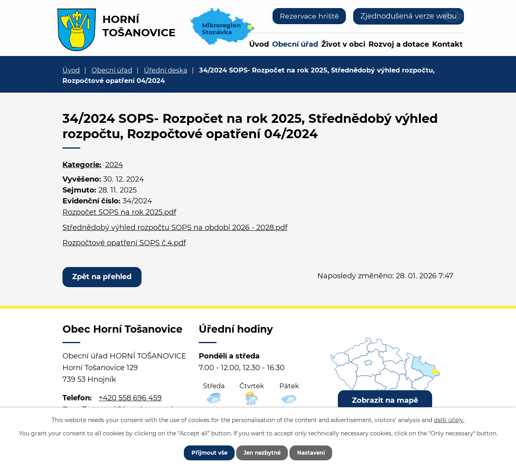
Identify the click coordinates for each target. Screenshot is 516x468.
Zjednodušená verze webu (408, 16)
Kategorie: (82, 164)
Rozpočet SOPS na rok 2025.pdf (119, 212)
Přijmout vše (204, 452)
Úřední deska (165, 70)
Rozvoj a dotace (398, 44)
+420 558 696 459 (130, 399)
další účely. (449, 418)
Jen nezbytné (261, 452)
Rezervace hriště (309, 16)
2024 (114, 164)
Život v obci (343, 44)
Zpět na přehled (103, 277)
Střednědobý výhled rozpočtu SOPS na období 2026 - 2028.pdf (174, 227)
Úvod (259, 44)
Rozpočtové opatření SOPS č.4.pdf (124, 242)
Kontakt (447, 44)
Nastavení (315, 452)
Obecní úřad (295, 44)
